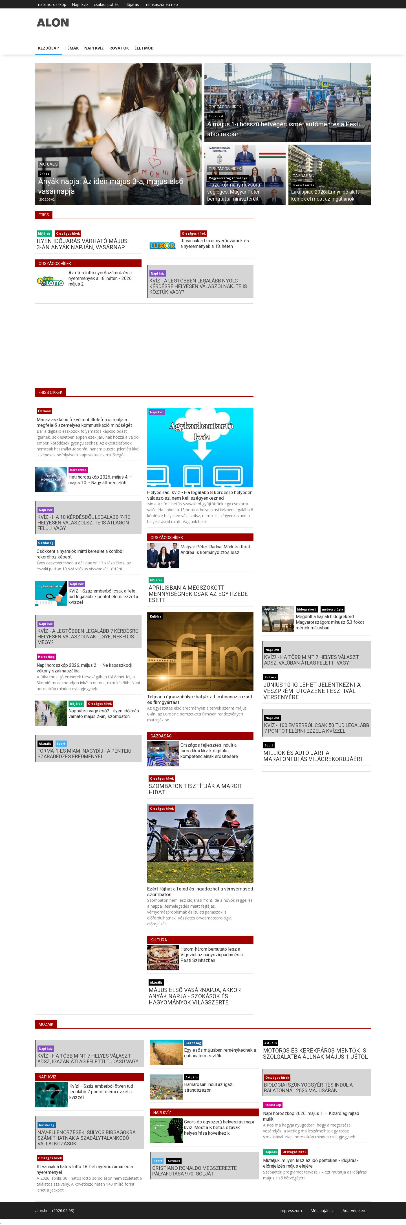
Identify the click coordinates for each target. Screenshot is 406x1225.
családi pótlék (106, 4)
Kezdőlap (48, 48)
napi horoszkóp (52, 4)
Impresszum (290, 1210)
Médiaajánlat (322, 1210)
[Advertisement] (144, 350)
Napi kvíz (80, 4)
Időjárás (131, 4)
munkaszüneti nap (161, 4)
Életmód (144, 48)
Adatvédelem (355, 1210)
